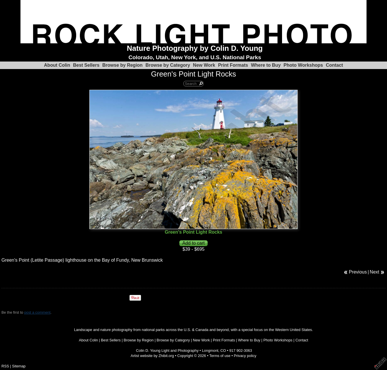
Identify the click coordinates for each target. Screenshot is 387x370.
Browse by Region (122, 65)
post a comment (37, 312)
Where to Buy (266, 65)
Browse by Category (167, 65)
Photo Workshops (303, 65)
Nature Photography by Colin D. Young (195, 48)
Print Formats (233, 65)
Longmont (210, 350)
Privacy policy (245, 356)
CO (223, 350)
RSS (5, 366)
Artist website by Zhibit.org (152, 356)
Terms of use (219, 356)
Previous (358, 271)
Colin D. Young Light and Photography (167, 350)
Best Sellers (86, 65)
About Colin (57, 65)
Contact (334, 65)
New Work (204, 65)
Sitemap (19, 366)
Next (374, 271)
